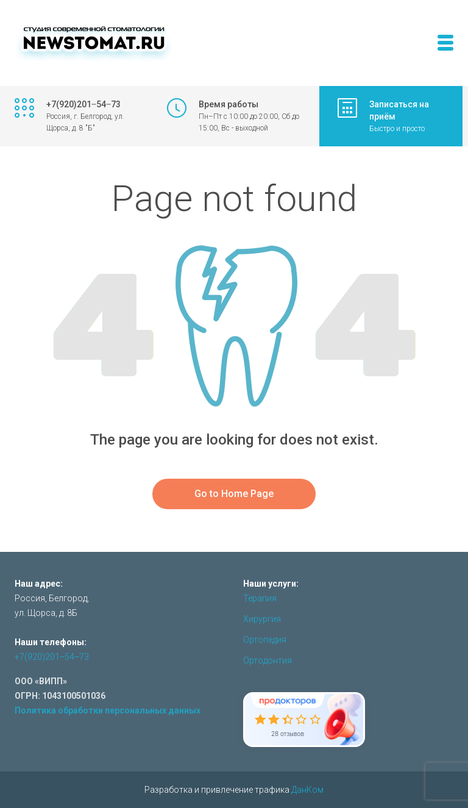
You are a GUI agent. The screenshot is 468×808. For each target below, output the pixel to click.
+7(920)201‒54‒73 (52, 657)
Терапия (260, 598)
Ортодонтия (267, 660)
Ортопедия (264, 640)
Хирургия (262, 619)
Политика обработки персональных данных (107, 710)
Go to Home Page (234, 493)
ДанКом (307, 790)
